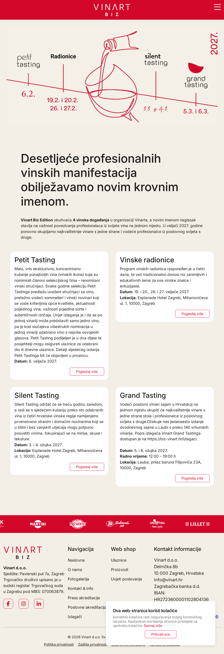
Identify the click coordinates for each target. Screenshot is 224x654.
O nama (75, 569)
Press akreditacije (84, 598)
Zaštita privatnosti (92, 644)
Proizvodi (119, 569)
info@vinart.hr (168, 579)
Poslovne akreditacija (87, 607)
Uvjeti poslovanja (126, 579)
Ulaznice (118, 560)
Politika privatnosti (59, 644)
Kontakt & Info (80, 588)
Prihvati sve (160, 634)
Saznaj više (153, 625)
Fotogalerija (78, 579)
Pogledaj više (87, 371)
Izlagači (75, 616)
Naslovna (76, 560)
